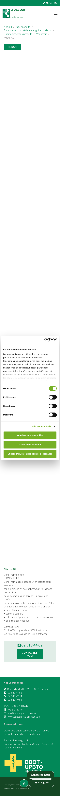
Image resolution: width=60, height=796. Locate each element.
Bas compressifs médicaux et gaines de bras (27, 30)
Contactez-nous (40, 774)
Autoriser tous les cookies (30, 435)
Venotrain (41, 33)
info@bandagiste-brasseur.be (24, 713)
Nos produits (23, 26)
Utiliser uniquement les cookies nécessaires (30, 454)
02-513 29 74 (15, 696)
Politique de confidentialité (19, 788)
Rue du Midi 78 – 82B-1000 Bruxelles (27, 689)
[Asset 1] (14, 13)
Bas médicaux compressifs (18, 33)
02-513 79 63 (15, 699)
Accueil (8, 26)
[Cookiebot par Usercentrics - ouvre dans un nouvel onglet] (44, 340)
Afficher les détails (41, 426)
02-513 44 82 (15, 692)
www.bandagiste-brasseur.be (24, 716)
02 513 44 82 (42, 783)
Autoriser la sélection (30, 444)
